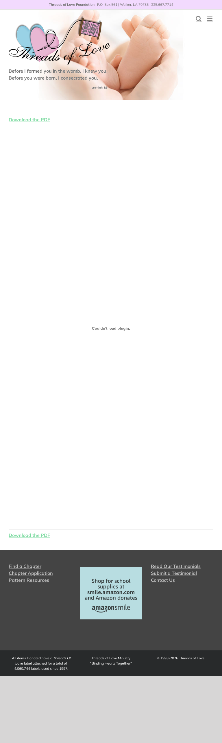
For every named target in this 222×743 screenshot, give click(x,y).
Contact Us (163, 580)
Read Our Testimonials (176, 566)
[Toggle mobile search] (198, 19)
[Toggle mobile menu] (210, 19)
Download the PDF (29, 119)
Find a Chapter (25, 566)
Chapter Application (31, 573)
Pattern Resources (29, 580)
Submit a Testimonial (174, 573)
